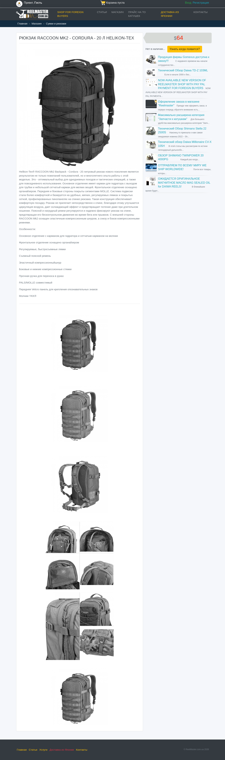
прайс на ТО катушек (137, 14)
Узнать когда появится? (185, 49)
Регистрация (201, 2)
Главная (22, 23)
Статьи (102, 12)
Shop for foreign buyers (70, 14)
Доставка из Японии (170, 14)
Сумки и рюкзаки (56, 23)
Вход (188, 2)
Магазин (118, 12)
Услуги (43, 749)
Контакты (201, 12)
